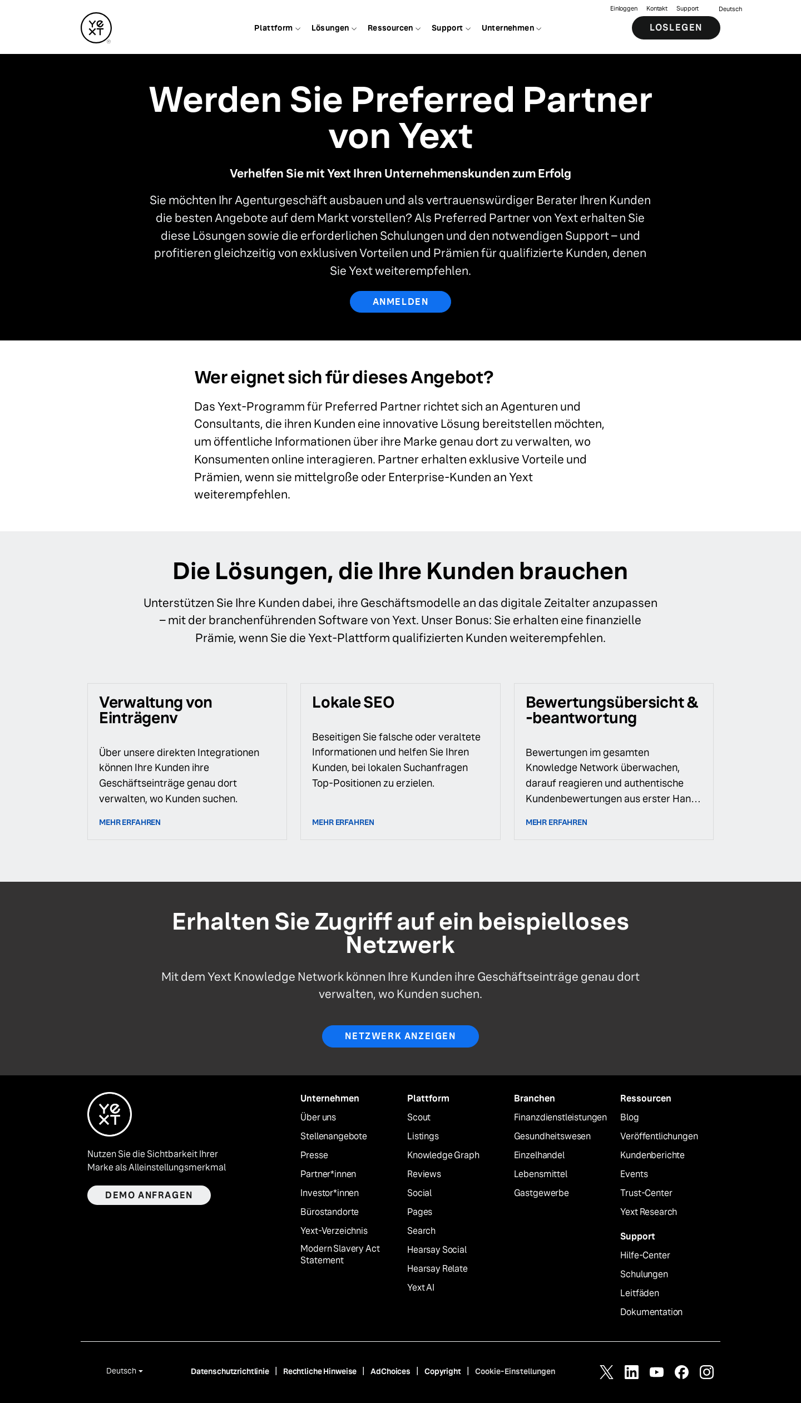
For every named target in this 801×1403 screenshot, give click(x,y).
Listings (423, 1136)
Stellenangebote (333, 1136)
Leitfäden (639, 1293)
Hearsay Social (437, 1250)
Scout (419, 1117)
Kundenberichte (652, 1155)
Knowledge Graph (443, 1155)
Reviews (424, 1174)
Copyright (442, 1371)
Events (633, 1174)
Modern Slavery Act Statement (339, 1254)
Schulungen (644, 1274)
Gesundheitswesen (552, 1136)
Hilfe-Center (645, 1255)
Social (419, 1193)
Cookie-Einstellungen (515, 1371)
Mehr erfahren (130, 822)
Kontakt (657, 9)
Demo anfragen (149, 1195)
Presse (314, 1155)
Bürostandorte (329, 1212)
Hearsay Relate (437, 1268)
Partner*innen (328, 1174)
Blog (629, 1117)
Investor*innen (329, 1193)
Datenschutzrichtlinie (230, 1371)
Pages (419, 1212)
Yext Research (648, 1212)
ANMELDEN (401, 302)
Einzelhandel (539, 1155)
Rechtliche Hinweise (320, 1371)
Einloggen (623, 9)
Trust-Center (646, 1193)
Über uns (318, 1117)
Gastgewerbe (541, 1193)
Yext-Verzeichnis (333, 1231)
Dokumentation (651, 1312)
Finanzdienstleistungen (560, 1117)
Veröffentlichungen (659, 1136)
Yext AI (420, 1287)
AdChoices (390, 1371)
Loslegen (676, 27)
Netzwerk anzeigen (400, 1036)
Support (687, 9)
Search (421, 1231)
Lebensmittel (540, 1174)
